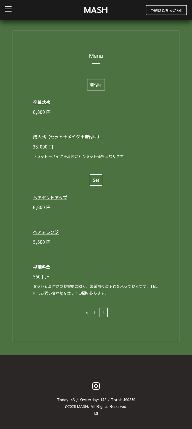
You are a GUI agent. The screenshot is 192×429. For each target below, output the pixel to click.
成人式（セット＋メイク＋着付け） (67, 137)
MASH (96, 9)
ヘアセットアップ (50, 198)
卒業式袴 (41, 102)
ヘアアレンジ (46, 232)
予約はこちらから (166, 10)
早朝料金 (41, 267)
